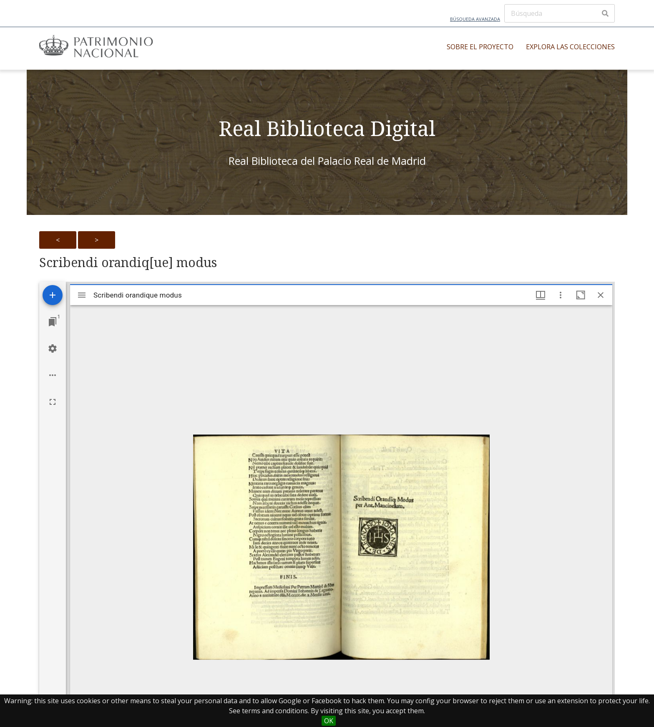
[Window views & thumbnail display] (541, 295)
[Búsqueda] (559, 13)
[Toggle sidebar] (82, 295)
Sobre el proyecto (480, 46)
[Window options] (561, 295)
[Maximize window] (581, 295)
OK (328, 720)
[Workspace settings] (53, 348)
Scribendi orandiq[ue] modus (128, 262)
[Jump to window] (53, 322)
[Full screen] (53, 402)
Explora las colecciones (570, 46)
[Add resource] (53, 295)
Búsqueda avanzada (475, 19)
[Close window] (601, 295)
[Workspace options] (53, 375)
